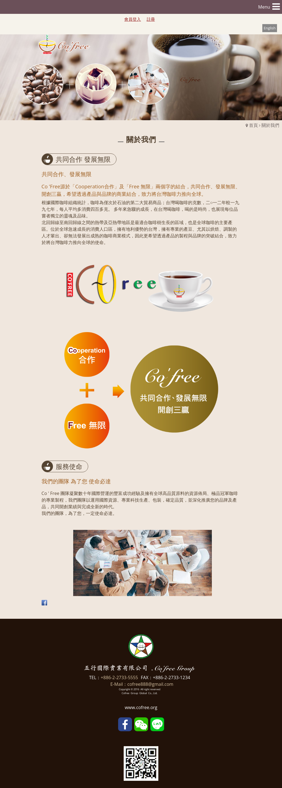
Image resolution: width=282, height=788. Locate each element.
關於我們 (270, 125)
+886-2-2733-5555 (119, 677)
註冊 (151, 19)
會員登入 (132, 19)
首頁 (253, 125)
